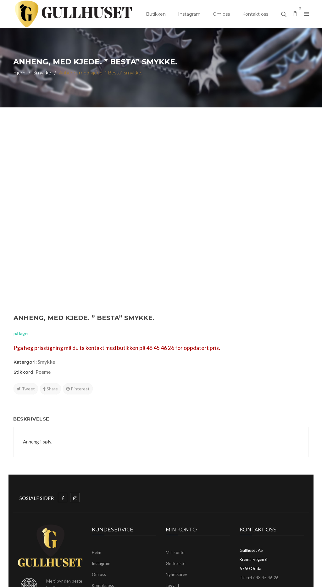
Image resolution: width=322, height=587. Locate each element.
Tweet (180, 201)
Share (204, 201)
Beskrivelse (34, 317)
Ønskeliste (175, 463)
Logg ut (172, 485)
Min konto (175, 452)
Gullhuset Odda (64, 579)
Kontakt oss (255, 14)
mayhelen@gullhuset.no (279, 489)
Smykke (42, 73)
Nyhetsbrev (176, 474)
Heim (96, 452)
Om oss (221, 14)
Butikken (156, 14)
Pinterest (232, 201)
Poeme (197, 184)
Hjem (19, 73)
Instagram (189, 14)
